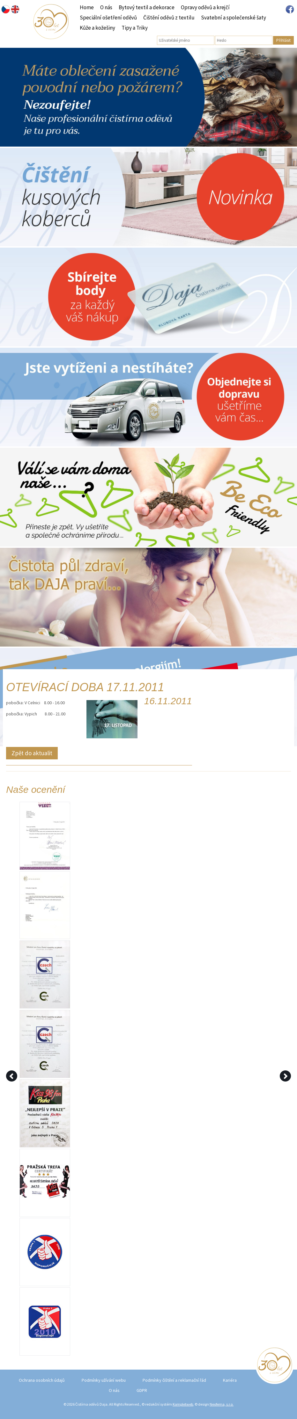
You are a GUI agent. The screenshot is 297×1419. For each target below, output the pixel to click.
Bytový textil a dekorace (146, 7)
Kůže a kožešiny (97, 27)
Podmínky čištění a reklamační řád (174, 1380)
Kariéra (230, 1380)
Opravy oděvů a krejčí (205, 7)
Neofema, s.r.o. (222, 1404)
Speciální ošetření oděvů (108, 17)
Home (87, 7)
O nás (106, 7)
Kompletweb (183, 1404)
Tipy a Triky (135, 27)
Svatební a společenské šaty (233, 17)
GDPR (142, 1390)
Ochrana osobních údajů (42, 1380)
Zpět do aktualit (31, 753)
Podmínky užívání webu (104, 1380)
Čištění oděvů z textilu (169, 17)
